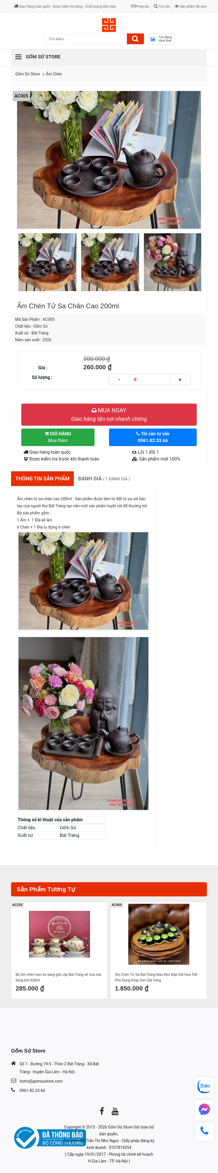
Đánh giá (104, 478)
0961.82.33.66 (32, 1090)
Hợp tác (140, 7)
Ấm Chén (54, 74)
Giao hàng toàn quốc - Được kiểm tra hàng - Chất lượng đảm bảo (65, 7)
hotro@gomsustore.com (41, 1081)
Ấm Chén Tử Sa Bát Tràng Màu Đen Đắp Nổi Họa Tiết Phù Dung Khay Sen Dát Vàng (156, 977)
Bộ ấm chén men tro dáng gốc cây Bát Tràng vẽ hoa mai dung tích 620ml (58, 977)
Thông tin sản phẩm (42, 478)
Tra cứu (162, 7)
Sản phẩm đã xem (191, 7)
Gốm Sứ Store (27, 74)
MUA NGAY (109, 414)
